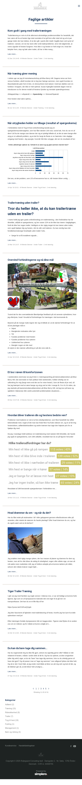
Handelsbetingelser (27, 746)
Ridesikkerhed (12, 712)
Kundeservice (10, 746)
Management (12, 728)
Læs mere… (12, 54)
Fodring (9, 724)
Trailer (40, 58)
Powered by (26, 773)
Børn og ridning (13, 732)
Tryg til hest (42, 187)
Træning (41, 108)
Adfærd (9, 705)
